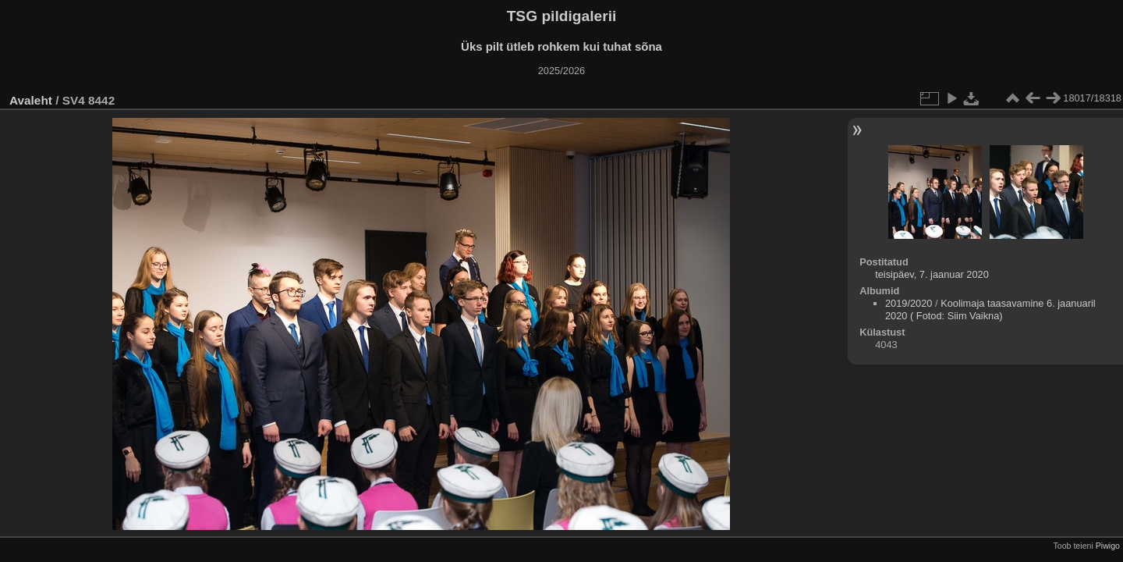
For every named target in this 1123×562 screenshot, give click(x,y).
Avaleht (30, 100)
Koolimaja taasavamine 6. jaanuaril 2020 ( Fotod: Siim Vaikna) (990, 309)
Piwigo (1108, 545)
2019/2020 (909, 303)
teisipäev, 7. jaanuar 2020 (932, 274)
